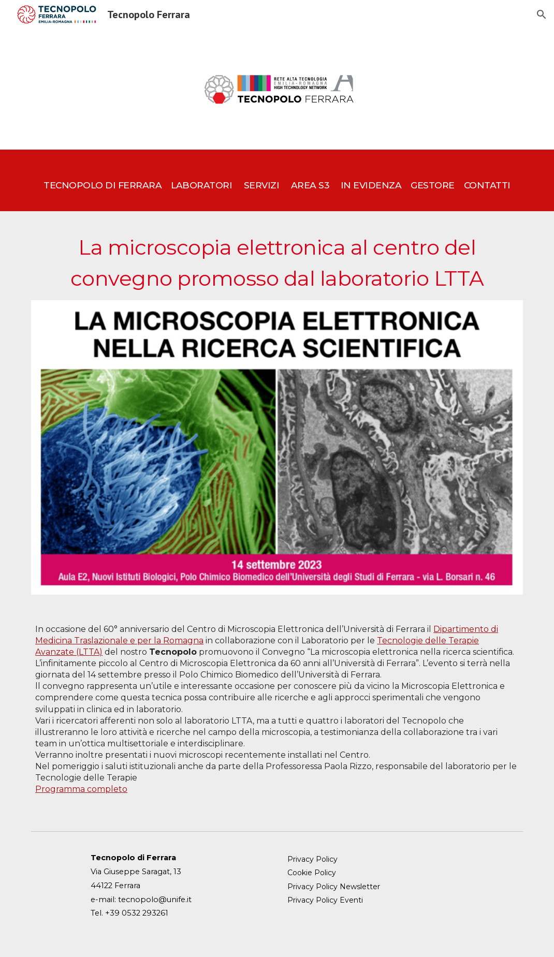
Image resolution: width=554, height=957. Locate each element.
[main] (277, 180)
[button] (541, 14)
